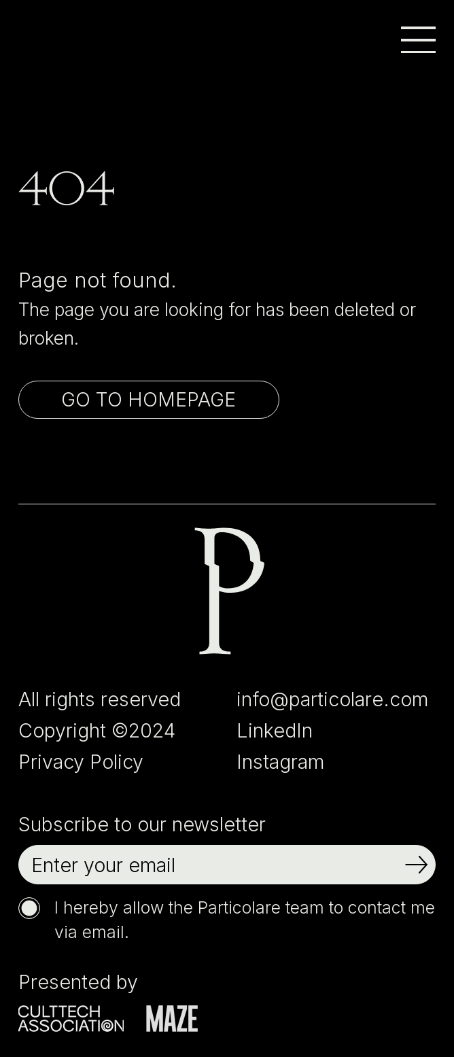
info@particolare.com (332, 699)
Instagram (280, 762)
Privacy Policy (80, 762)
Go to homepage (148, 399)
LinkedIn (275, 730)
